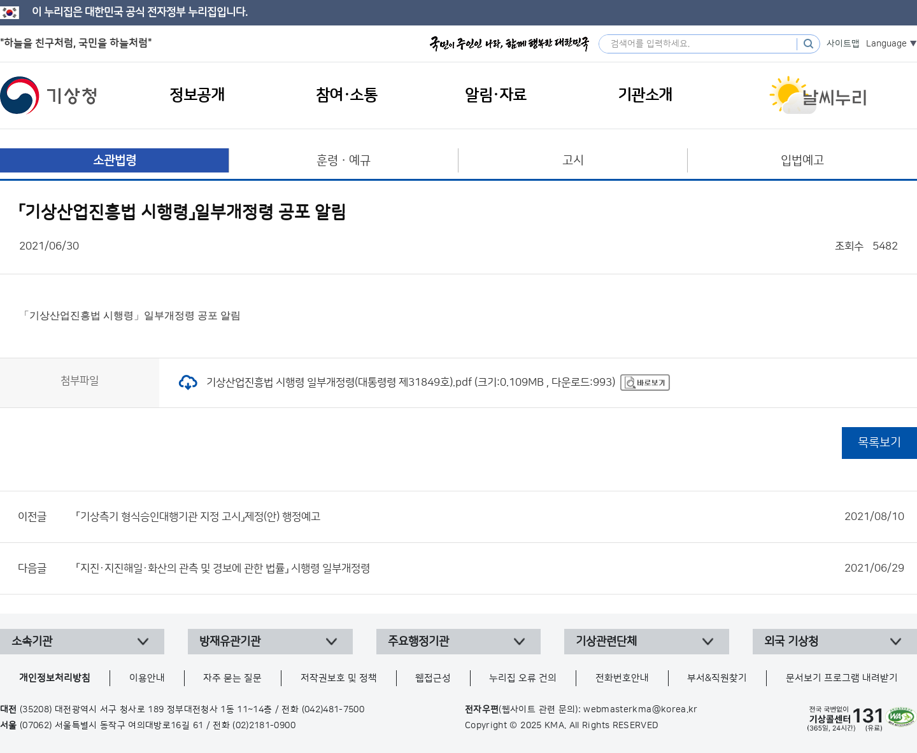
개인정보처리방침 (54, 678)
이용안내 (147, 678)
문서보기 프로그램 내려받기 (842, 678)
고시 (573, 160)
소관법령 (114, 160)
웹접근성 (433, 678)
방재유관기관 (229, 641)
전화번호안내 (622, 678)
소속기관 (31, 641)
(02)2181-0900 (263, 726)
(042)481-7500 (333, 710)
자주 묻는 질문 (232, 678)
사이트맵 (843, 44)
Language (886, 44)
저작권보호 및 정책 (339, 678)
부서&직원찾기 (717, 678)
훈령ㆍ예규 (343, 160)
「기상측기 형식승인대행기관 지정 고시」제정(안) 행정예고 (490, 516)
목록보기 (879, 442)
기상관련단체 (606, 641)
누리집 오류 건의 (523, 678)
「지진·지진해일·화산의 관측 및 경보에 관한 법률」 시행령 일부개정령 (490, 568)
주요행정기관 (418, 641)
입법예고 (802, 160)
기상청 (48, 95)
